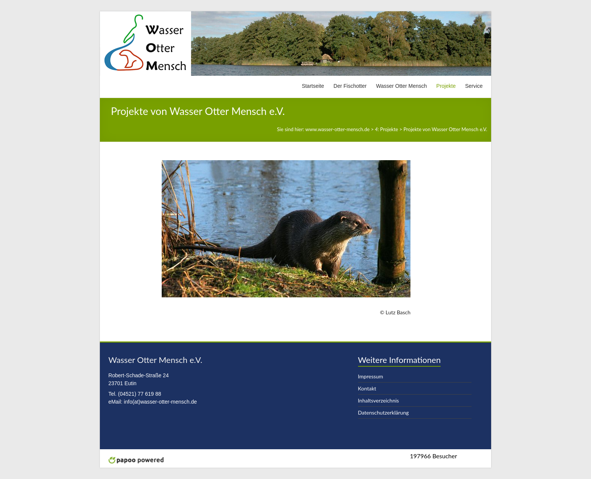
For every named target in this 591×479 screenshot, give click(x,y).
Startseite (313, 86)
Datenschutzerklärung (383, 412)
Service (474, 86)
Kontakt (367, 388)
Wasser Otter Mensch (401, 86)
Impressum (370, 376)
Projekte (446, 86)
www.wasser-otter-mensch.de (337, 129)
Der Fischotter (350, 86)
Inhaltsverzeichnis (378, 400)
